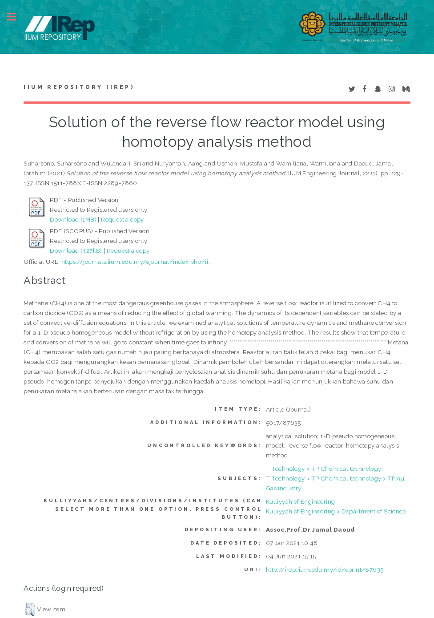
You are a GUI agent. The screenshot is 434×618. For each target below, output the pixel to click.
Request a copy (122, 219)
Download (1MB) (73, 219)
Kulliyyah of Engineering (300, 501)
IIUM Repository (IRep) (79, 87)
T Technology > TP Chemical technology (324, 468)
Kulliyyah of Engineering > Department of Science (336, 511)
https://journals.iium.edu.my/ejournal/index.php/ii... (137, 261)
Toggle (16, 16)
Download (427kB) (76, 250)
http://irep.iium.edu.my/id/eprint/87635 (325, 569)
